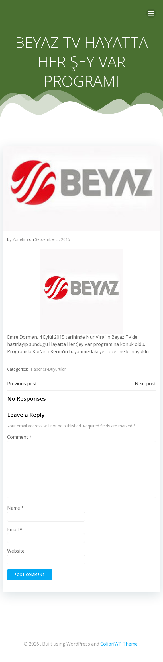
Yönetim (20, 239)
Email (14, 529)
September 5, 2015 (52, 239)
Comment (19, 437)
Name (15, 508)
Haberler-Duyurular (48, 369)
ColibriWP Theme (119, 644)
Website (16, 551)
